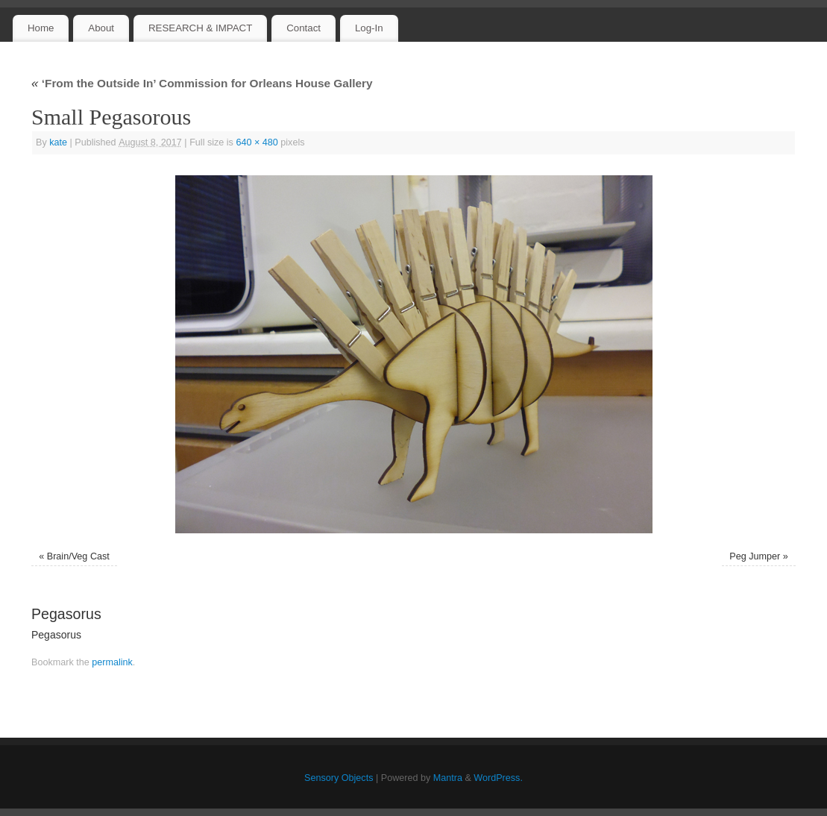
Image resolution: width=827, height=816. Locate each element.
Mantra (447, 778)
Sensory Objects (338, 778)
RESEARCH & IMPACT (200, 28)
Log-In (369, 28)
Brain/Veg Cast (78, 556)
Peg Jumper (754, 556)
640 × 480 (256, 142)
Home (41, 28)
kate (58, 142)
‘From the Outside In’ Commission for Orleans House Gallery (202, 83)
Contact (303, 28)
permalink (112, 662)
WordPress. (498, 778)
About (101, 28)
